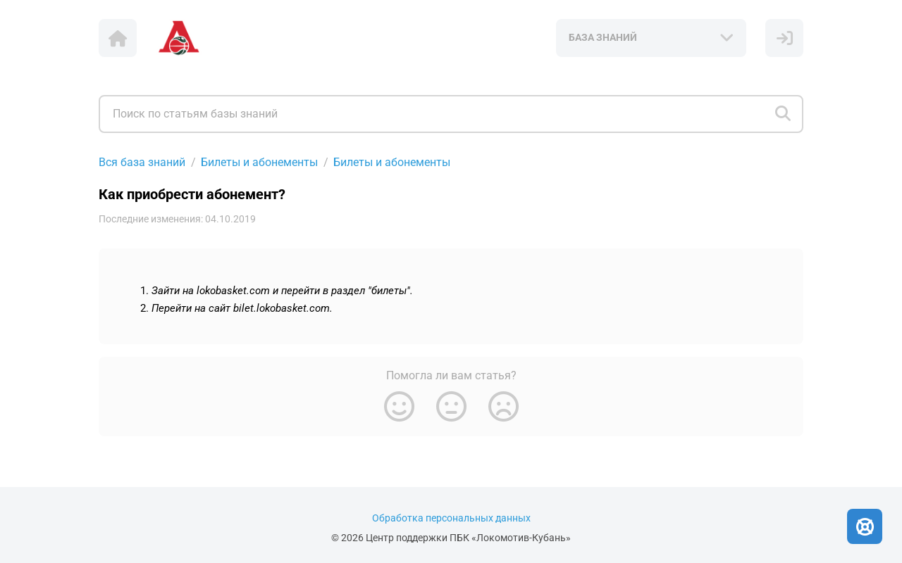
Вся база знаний (142, 162)
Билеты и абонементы (259, 162)
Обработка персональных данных (451, 518)
